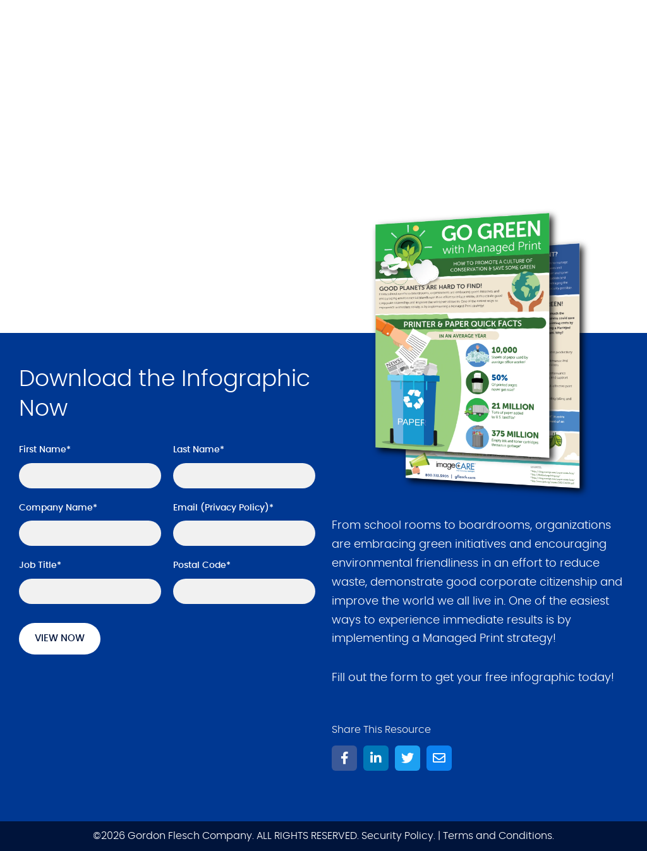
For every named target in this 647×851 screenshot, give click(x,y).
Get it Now (70, 251)
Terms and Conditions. (498, 836)
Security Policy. (398, 836)
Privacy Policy (235, 508)
